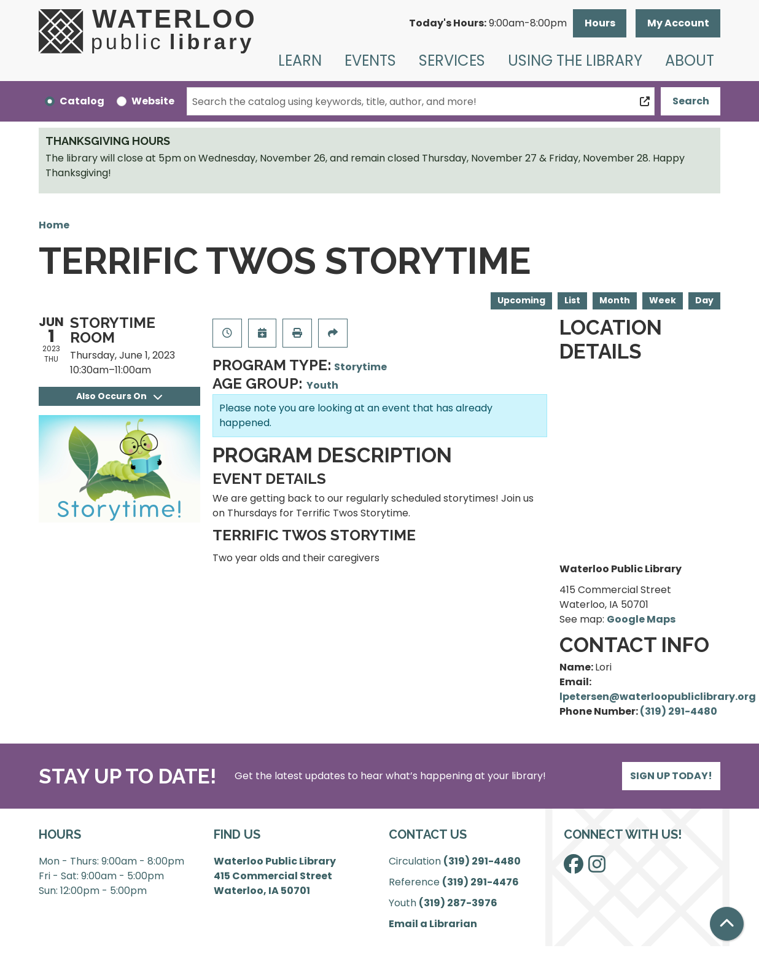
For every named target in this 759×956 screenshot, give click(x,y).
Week (662, 300)
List (572, 300)
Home (54, 225)
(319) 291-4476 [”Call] (480, 882)
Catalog (82, 101)
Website (152, 101)
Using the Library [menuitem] (575, 60)
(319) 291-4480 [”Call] (482, 861)
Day (704, 300)
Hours (600, 23)
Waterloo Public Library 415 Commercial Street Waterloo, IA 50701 (275, 876)
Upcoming (521, 300)
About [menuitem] (689, 60)
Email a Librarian (433, 924)
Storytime (360, 367)
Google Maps (641, 619)
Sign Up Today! (671, 776)
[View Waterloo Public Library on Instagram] (596, 868)
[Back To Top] (727, 924)
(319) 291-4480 (678, 711)
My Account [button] (678, 23)
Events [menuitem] (370, 60)
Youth (322, 385)
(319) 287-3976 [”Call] (458, 903)
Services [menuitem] (452, 60)
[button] (488, 23)
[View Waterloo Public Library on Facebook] (573, 868)
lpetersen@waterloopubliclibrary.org (657, 697)
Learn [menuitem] (300, 60)
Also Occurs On (119, 396)
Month (614, 300)
